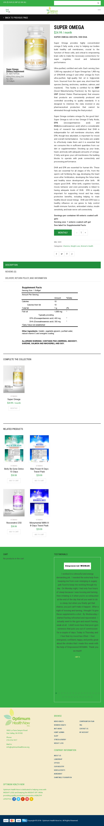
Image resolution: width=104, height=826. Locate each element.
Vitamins (66, 246)
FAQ (80, 725)
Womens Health (60, 725)
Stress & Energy (60, 740)
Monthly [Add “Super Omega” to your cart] (13, 408)
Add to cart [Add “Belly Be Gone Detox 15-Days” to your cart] (14, 481)
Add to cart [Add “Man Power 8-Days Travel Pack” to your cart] (39, 481)
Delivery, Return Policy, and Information (26, 278)
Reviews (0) (10, 271)
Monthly (63, 232)
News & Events (59, 770)
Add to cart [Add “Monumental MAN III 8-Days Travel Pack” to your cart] (39, 535)
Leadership (58, 759)
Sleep (56, 736)
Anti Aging (58, 729)
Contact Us (83, 729)
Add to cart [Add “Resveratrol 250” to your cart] (14, 532)
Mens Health (59, 721)
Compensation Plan (86, 721)
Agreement (58, 774)
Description (11, 265)
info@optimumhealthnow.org (17, 747)
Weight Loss (75, 246)
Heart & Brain (59, 732)
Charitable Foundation (63, 777)
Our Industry (59, 767)
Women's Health (87, 246)
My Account (84, 732)
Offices (57, 763)
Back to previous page (16, 17)
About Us (57, 756)
